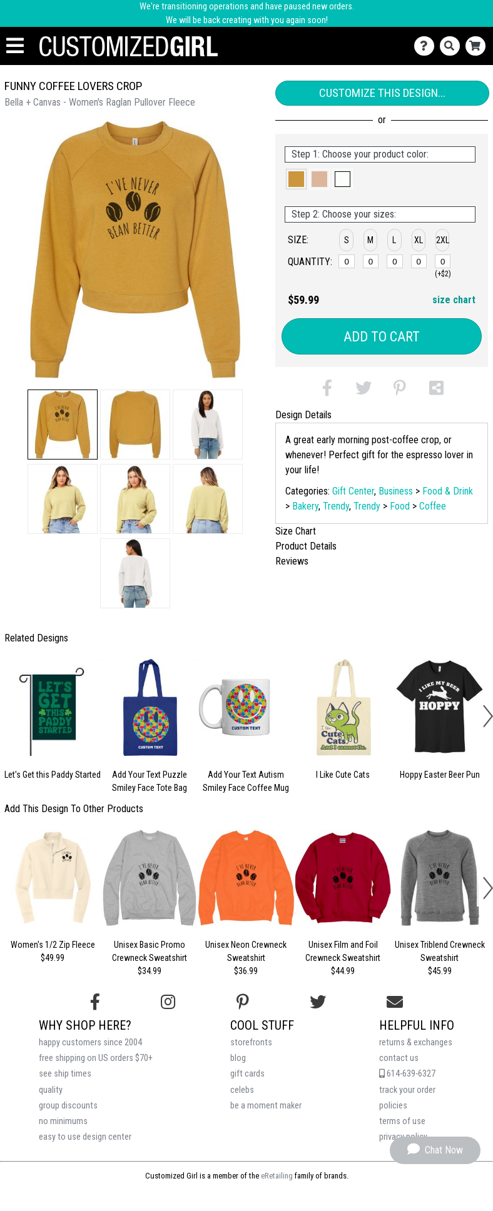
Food (400, 506)
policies (393, 1105)
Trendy (336, 506)
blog (238, 1058)
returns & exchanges (415, 1042)
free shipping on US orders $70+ (96, 1058)
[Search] (452, 46)
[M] (371, 261)
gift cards (247, 1073)
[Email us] (395, 1002)
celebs (242, 1090)
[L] (395, 261)
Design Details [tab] (303, 415)
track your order (407, 1090)
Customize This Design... (382, 93)
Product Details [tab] (306, 546)
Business (396, 491)
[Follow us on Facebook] (95, 1002)
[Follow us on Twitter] (318, 1002)
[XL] (419, 261)
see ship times (65, 1073)
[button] (62, 424)
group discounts (68, 1105)
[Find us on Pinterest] (242, 1002)
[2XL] (443, 261)
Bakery (305, 506)
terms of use (402, 1121)
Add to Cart (381, 336)
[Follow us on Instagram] (168, 1002)
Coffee (432, 506)
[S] (346, 261)
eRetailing (277, 1175)
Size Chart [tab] (295, 531)
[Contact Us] (427, 46)
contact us (399, 1058)
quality (51, 1090)
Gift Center (353, 491)
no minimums (63, 1121)
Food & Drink (447, 491)
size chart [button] (453, 300)
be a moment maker (266, 1105)
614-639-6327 (407, 1073)
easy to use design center (85, 1137)
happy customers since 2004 (90, 1042)
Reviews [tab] (291, 561)
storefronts (251, 1042)
